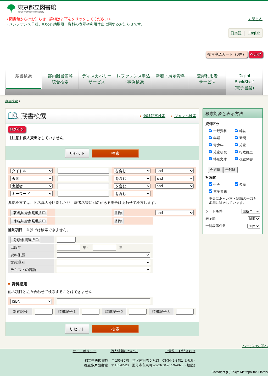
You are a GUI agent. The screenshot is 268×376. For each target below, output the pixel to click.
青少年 (218, 145)
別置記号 (20, 311)
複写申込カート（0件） (226, 54)
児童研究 (220, 152)
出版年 (15, 247)
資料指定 (19, 284)
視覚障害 (246, 159)
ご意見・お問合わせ (180, 351)
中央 (216, 185)
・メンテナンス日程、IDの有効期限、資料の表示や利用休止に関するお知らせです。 (75, 24)
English (254, 33)
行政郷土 (246, 152)
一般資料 (220, 131)
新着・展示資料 (170, 79)
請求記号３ (161, 311)
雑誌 (242, 131)
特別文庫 (220, 159)
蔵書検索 (23, 79)
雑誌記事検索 (154, 116)
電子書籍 (220, 192)
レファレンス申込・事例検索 (133, 79)
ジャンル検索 (185, 116)
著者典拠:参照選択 (27, 213)
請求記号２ (114, 311)
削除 (118, 213)
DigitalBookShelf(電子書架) (244, 82)
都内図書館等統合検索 (60, 79)
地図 (189, 360)
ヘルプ (255, 54)
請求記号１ (67, 311)
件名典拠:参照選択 (27, 221)
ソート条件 (213, 211)
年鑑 (216, 138)
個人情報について (124, 351)
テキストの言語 (23, 270)
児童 (242, 145)
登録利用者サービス (207, 79)
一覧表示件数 (215, 226)
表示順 (210, 218)
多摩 (242, 185)
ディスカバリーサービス (96, 79)
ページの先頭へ (255, 346)
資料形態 (17, 255)
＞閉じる (255, 19)
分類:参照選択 (24, 240)
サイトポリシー (85, 351)
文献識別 (17, 262)
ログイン (16, 129)
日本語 (236, 33)
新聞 (242, 138)
